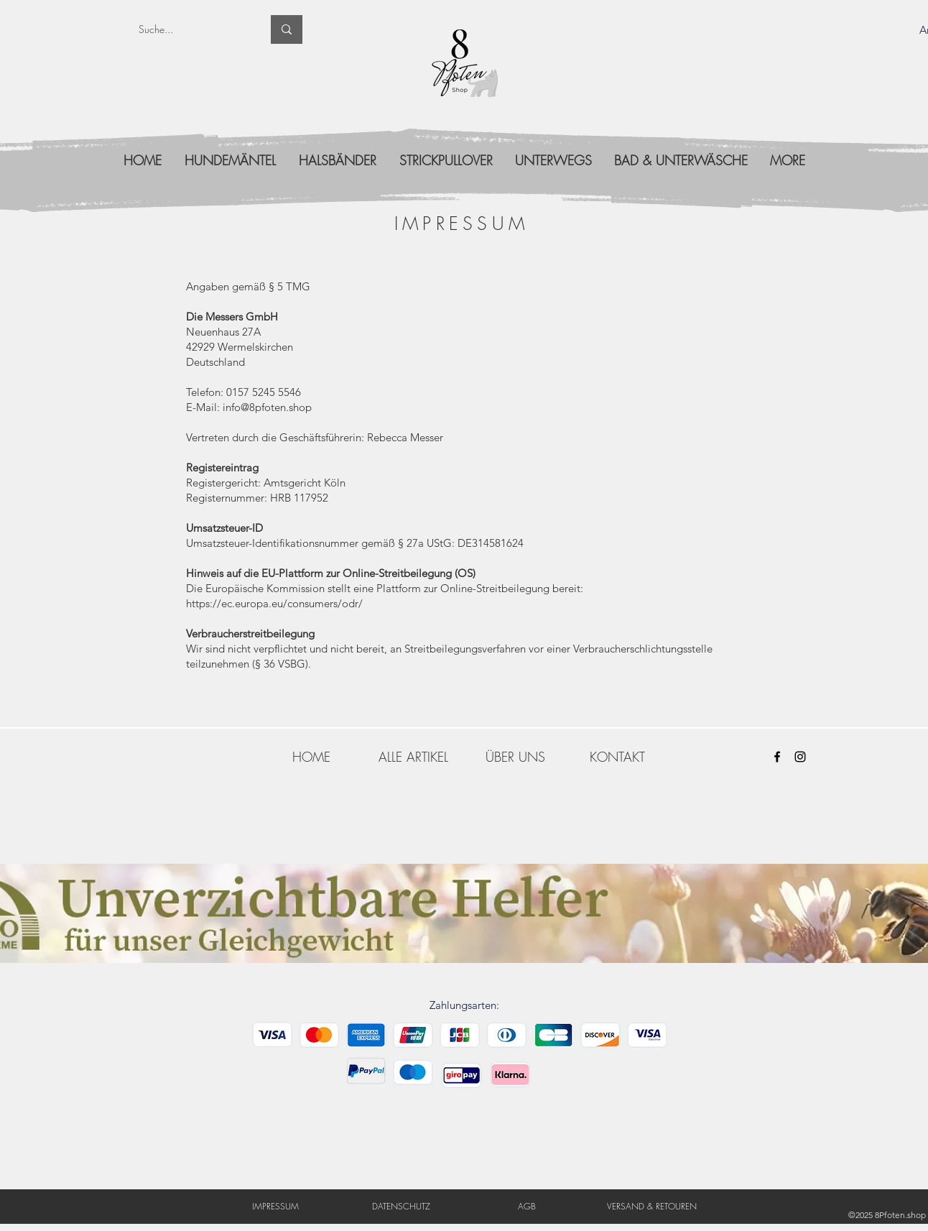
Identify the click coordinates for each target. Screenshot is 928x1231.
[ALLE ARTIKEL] (413, 756)
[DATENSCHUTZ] (401, 1205)
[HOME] (311, 756)
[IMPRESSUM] (275, 1205)
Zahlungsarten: (464, 1005)
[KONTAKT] (617, 756)
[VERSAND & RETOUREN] (652, 1205)
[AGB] (527, 1205)
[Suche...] (190, 29)
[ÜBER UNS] (515, 756)
